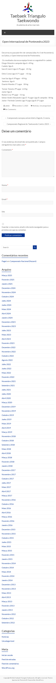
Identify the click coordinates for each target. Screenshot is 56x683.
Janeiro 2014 (7, 580)
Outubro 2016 (8, 504)
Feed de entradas (9, 659)
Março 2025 (7, 275)
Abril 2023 (6, 339)
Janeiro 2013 (7, 610)
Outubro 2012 (8, 618)
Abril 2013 (6, 597)
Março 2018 (7, 457)
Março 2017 (7, 495)
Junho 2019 (6, 419)
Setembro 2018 (8, 445)
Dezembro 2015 (8, 529)
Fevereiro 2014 (8, 576)
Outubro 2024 (8, 296)
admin (7, 106)
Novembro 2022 (9, 351)
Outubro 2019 (8, 415)
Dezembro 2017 (8, 470)
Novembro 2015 (9, 533)
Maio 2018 (6, 449)
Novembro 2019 (9, 411)
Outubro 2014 (8, 567)
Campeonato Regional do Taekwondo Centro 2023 (29, 124)
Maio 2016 (6, 508)
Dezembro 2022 (8, 347)
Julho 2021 (6, 390)
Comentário (7, 150)
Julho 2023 (6, 330)
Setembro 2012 (8, 622)
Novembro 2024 (9, 292)
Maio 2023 (6, 334)
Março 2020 (7, 402)
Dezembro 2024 (8, 288)
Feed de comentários (10, 663)
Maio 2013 (6, 593)
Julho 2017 (6, 483)
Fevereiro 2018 (8, 461)
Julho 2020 (6, 394)
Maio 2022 (6, 373)
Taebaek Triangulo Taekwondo (28, 18)
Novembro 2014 (9, 563)
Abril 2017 (6, 491)
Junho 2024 (6, 305)
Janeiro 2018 (7, 466)
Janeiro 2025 (7, 284)
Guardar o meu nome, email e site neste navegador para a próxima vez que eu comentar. (25, 228)
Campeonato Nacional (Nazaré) (23, 261)
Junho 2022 (6, 368)
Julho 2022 (6, 364)
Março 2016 (7, 517)
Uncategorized (45, 106)
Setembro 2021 (8, 385)
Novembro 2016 (9, 500)
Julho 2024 (6, 301)
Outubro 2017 (8, 478)
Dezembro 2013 (8, 584)
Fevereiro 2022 (8, 377)
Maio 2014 (6, 572)
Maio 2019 (6, 423)
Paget (4, 261)
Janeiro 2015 (7, 559)
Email (5, 199)
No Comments (10, 109)
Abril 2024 (6, 313)
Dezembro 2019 (8, 406)
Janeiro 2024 (7, 318)
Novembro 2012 (9, 614)
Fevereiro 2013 (8, 605)
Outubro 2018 (8, 440)
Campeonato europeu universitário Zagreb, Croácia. (27, 118)
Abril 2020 (6, 398)
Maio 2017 (6, 487)
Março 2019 (7, 432)
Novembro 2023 (9, 326)
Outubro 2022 (8, 356)
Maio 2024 (6, 309)
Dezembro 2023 (8, 322)
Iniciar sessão (7, 655)
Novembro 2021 (9, 381)
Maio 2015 (6, 546)
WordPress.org (8, 668)
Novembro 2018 (9, 436)
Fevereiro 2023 (8, 343)
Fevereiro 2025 (8, 279)
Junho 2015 (6, 542)
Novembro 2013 (9, 589)
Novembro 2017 (9, 474)
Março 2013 (7, 601)
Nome (5, 185)
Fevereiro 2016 (8, 521)
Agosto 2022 (7, 360)
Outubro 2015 (8, 538)
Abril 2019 (6, 428)
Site (3, 211)
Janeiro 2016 (7, 525)
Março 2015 (7, 550)
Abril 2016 (6, 512)
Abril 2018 (6, 453)
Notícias (36, 106)
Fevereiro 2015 (8, 555)
